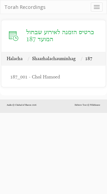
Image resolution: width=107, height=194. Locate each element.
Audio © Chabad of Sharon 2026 (21, 105)
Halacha (15, 59)
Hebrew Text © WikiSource (87, 105)
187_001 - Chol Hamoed (35, 77)
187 (88, 59)
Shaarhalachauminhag (54, 59)
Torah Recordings (25, 7)
